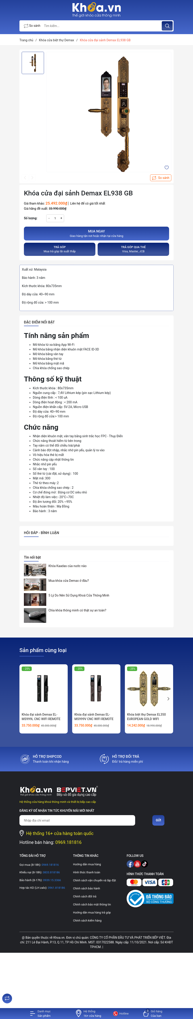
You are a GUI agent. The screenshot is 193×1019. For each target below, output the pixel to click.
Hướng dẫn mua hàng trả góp (92, 912)
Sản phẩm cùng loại (43, 650)
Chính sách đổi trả (84, 896)
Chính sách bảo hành (86, 888)
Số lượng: (30, 218)
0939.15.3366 (51, 880)
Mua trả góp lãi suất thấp (59, 249)
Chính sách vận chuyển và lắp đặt (94, 880)
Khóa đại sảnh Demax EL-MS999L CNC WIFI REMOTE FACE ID (41, 719)
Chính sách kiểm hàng (87, 920)
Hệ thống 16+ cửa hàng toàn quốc (60, 833)
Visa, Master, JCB (133, 249)
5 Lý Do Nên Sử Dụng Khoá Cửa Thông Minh (78, 595)
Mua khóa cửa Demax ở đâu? (68, 580)
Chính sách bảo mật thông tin (92, 904)
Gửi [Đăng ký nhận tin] (158, 820)
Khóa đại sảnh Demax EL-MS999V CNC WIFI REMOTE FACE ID (93, 719)
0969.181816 (68, 842)
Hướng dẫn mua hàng (87, 864)
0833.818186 (51, 872)
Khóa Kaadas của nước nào (67, 566)
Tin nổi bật (32, 557)
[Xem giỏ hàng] (153, 1013)
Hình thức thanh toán (86, 872)
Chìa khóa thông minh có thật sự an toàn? (77, 610)
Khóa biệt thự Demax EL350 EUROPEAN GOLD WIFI (146, 717)
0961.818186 (56, 887)
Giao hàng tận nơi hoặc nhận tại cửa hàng (96, 233)
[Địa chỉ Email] (77, 820)
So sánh (32, 26)
